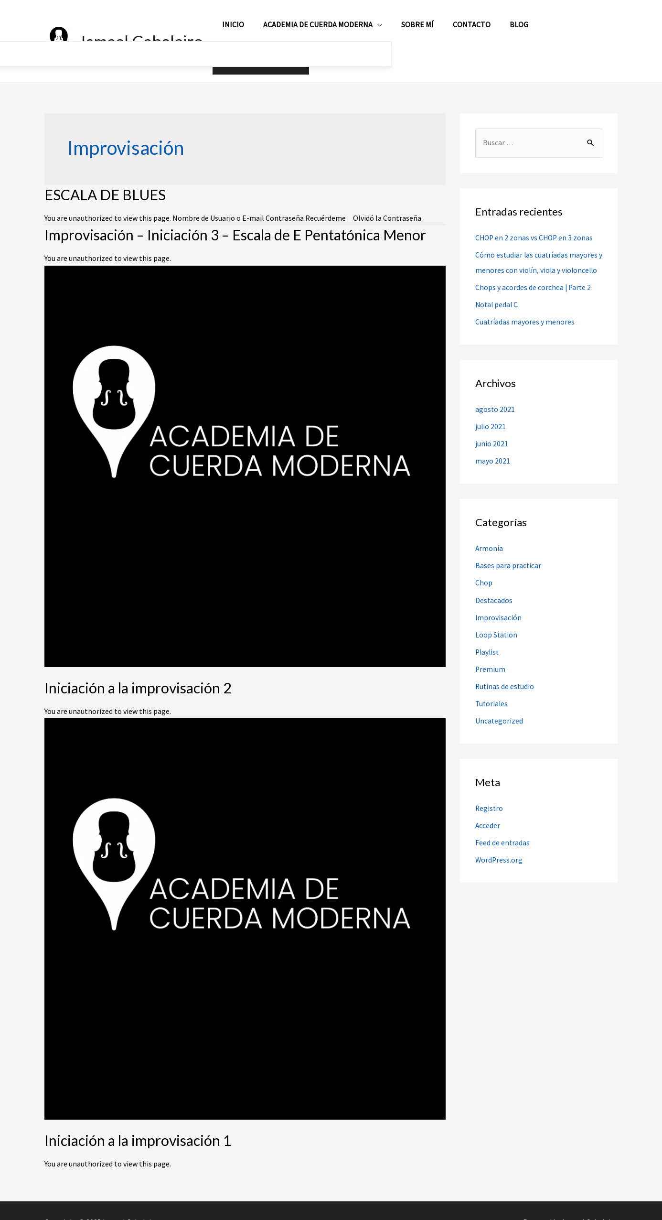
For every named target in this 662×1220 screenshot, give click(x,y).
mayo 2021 (492, 453)
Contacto (464, 29)
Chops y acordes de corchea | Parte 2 (533, 280)
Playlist (488, 644)
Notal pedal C (497, 297)
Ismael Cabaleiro (142, 30)
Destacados (494, 592)
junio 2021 (491, 436)
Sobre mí (414, 29)
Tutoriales (492, 696)
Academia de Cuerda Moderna (318, 29)
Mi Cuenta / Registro (571, 29)
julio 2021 (490, 419)
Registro (489, 800)
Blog (508, 29)
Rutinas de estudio (505, 678)
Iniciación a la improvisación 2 (137, 664)
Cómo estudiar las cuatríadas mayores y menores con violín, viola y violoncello (537, 247)
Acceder (488, 817)
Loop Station (496, 627)
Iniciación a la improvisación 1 (137, 1117)
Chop (483, 575)
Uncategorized (499, 713)
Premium (490, 661)
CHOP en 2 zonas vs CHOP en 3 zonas (535, 215)
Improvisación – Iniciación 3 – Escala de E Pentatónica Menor (235, 211)
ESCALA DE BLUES (105, 171)
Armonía (489, 541)
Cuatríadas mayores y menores (525, 314)
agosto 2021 (495, 402)
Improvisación (498, 610)
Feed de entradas (502, 835)
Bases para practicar (508, 558)
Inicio (237, 29)
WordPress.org (499, 852)
